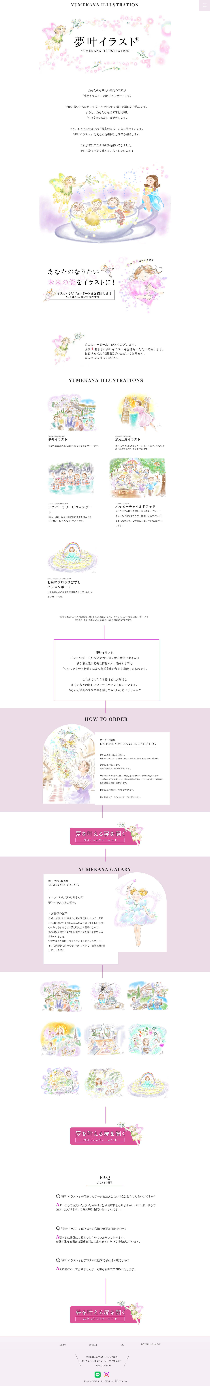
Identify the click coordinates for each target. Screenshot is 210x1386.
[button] (205, 5)
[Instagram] (106, 1374)
